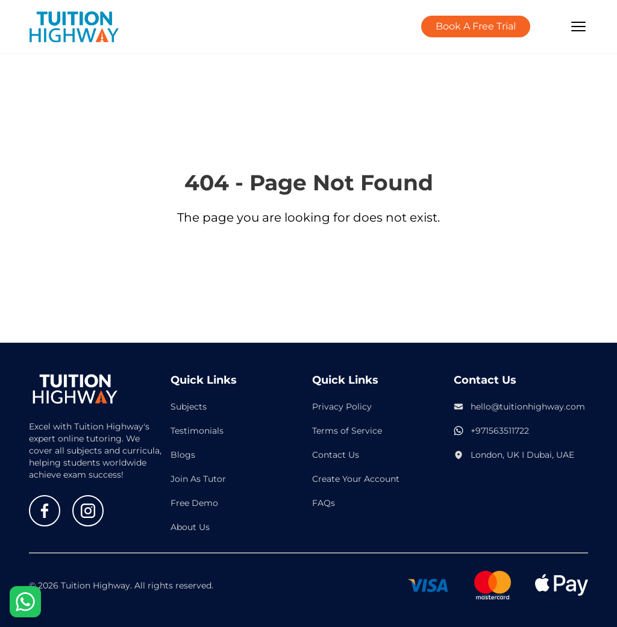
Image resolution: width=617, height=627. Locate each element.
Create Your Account (355, 478)
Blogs (183, 454)
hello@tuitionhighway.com (528, 406)
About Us (190, 527)
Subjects (189, 406)
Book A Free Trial (476, 26)
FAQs (323, 503)
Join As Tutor (198, 478)
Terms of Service (347, 430)
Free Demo (194, 503)
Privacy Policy (342, 406)
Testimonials (197, 430)
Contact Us (335, 454)
